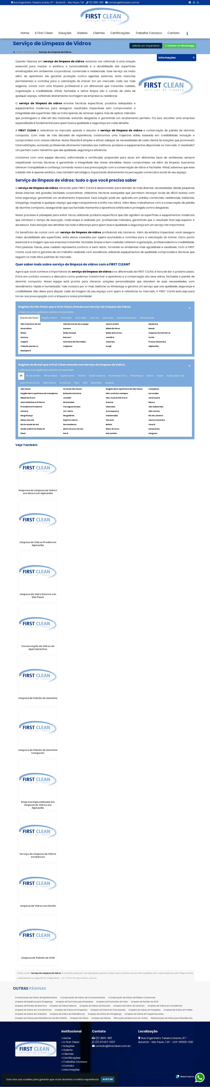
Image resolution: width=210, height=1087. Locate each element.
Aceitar (108, 1079)
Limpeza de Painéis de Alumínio (37, 699)
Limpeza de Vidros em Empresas (71, 1010)
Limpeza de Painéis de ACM (38, 958)
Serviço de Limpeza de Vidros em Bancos (38, 856)
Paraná (81, 376)
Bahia (150, 376)
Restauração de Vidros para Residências (172, 1018)
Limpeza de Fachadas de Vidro (112, 1002)
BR (21, 376)
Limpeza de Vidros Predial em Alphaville (38, 544)
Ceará (160, 376)
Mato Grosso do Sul (30, 383)
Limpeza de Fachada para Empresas (74, 1002)
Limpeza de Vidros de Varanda (129, 1006)
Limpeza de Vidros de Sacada (95, 1006)
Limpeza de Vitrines (101, 1018)
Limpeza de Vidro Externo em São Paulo (38, 596)
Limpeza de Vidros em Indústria (31, 1014)
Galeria (82, 33)
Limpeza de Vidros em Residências (67, 1014)
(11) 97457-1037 (105, 1043)
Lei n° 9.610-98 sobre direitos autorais (79, 979)
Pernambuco (136, 376)
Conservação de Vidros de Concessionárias (82, 998)
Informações (71, 1070)
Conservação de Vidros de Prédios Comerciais (131, 998)
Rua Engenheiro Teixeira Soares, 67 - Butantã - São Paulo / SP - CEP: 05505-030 (165, 1041)
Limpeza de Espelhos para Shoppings (34, 1002)
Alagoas (109, 383)
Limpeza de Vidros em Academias (165, 1006)
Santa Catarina (97, 376)
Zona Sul (94, 318)
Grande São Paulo (29, 318)
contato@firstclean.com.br (123, 2)
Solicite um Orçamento (145, 46)
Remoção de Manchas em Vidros (131, 1018)
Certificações (120, 33)
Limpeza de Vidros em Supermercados (144, 1014)
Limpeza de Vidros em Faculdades (108, 1010)
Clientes (99, 33)
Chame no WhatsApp (179, 46)
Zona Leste (107, 318)
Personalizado (147, 318)
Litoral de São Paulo (126, 318)
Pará (85, 383)
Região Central (49, 318)
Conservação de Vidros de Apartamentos (37, 648)
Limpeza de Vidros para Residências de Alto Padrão (41, 1018)
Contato (173, 33)
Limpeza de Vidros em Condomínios (33, 1010)
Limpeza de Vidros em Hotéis (38, 906)
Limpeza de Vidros (79, 1018)
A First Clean (44, 33)
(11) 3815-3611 (96, 2)
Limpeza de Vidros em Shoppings (105, 1014)
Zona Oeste (80, 318)
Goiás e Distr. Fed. (175, 376)
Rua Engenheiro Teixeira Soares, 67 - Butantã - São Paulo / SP (49, 2)
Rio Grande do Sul (118, 376)
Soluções (65, 33)
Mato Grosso (49, 383)
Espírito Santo (67, 376)
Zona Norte (66, 318)
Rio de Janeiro (33, 376)
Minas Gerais (50, 376)
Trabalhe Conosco (149, 33)
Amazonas (65, 383)
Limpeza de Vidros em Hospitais (145, 1010)
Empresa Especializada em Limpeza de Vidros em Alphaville (38, 805)
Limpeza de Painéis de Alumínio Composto (37, 752)
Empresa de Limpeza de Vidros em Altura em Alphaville (38, 493)
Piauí (76, 383)
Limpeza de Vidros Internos (63, 1006)
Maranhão (96, 383)
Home (25, 33)
